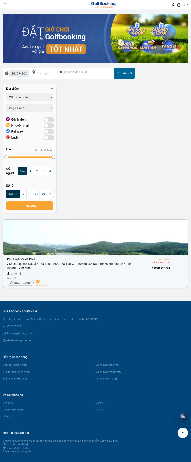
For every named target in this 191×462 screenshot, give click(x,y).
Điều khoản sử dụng (15, 378)
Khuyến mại (17, 125)
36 (43, 194)
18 (29, 194)
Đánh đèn (16, 119)
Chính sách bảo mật (107, 364)
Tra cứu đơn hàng (106, 378)
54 (49, 194)
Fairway (14, 131)
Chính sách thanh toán (16, 371)
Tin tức (100, 409)
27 (36, 194)
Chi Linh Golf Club (21, 259)
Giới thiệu (8, 402)
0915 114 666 (21, 447)
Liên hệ (7, 416)
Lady (12, 137)
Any (23, 171)
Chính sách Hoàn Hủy (108, 371)
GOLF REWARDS (13, 409)
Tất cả (13, 194)
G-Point (100, 402)
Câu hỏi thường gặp (15, 364)
